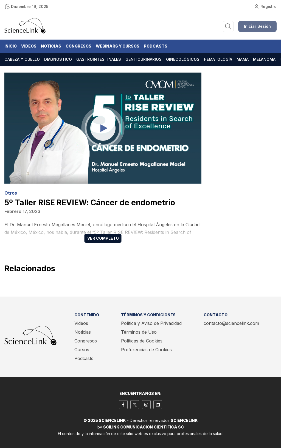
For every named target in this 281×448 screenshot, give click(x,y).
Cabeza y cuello (22, 59)
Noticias (51, 46)
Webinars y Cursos (117, 46)
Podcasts (155, 46)
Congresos (78, 46)
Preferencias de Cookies (146, 349)
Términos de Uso (139, 332)
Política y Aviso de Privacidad (151, 323)
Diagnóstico (58, 59)
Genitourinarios (143, 59)
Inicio (10, 46)
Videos (28, 46)
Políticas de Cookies (141, 341)
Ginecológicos (182, 59)
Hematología (218, 59)
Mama (243, 59)
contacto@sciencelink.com (231, 323)
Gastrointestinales (98, 59)
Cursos (81, 349)
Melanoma (264, 59)
